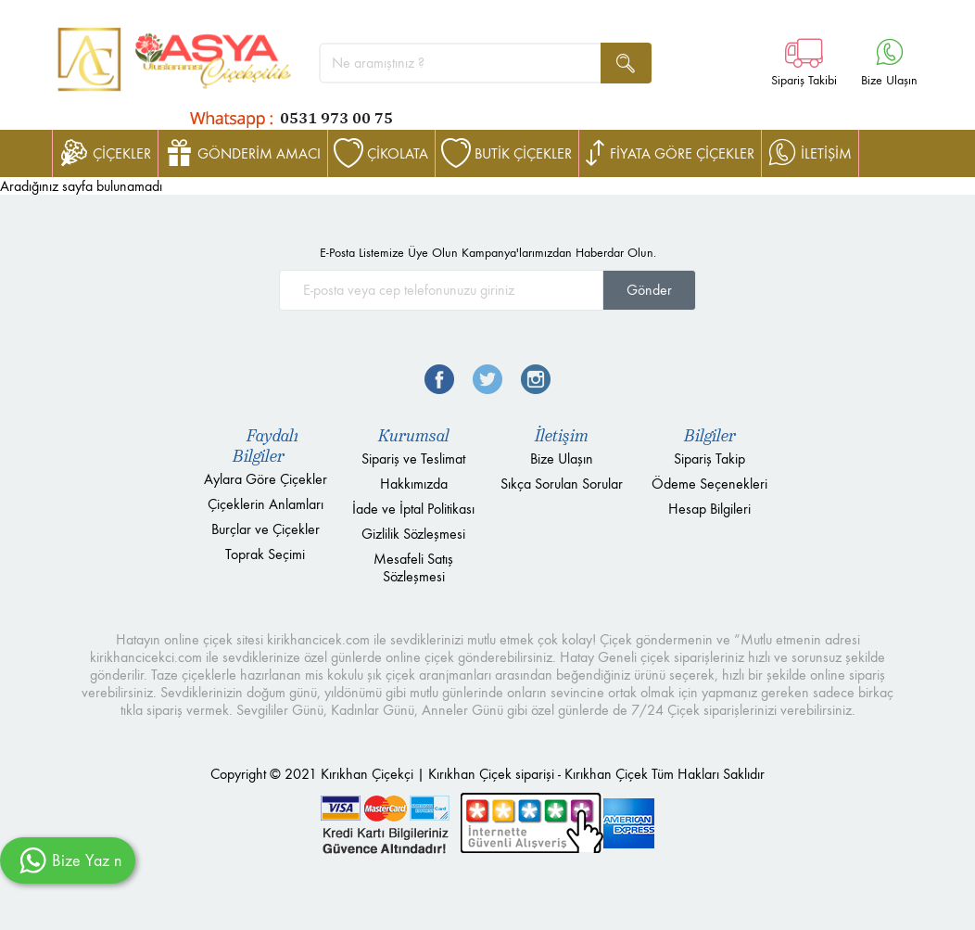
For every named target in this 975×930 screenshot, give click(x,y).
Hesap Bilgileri (709, 508)
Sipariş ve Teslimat (413, 458)
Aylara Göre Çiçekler (265, 479)
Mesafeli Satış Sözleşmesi (413, 567)
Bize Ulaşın (561, 458)
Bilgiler (710, 436)
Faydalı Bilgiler (265, 446)
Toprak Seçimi (265, 554)
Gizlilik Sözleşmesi (413, 533)
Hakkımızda (414, 483)
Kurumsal (414, 436)
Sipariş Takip (709, 458)
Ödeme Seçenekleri (709, 483)
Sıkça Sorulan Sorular (561, 483)
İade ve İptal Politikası (413, 508)
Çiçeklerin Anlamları (265, 504)
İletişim (562, 436)
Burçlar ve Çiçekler (265, 529)
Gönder (649, 290)
